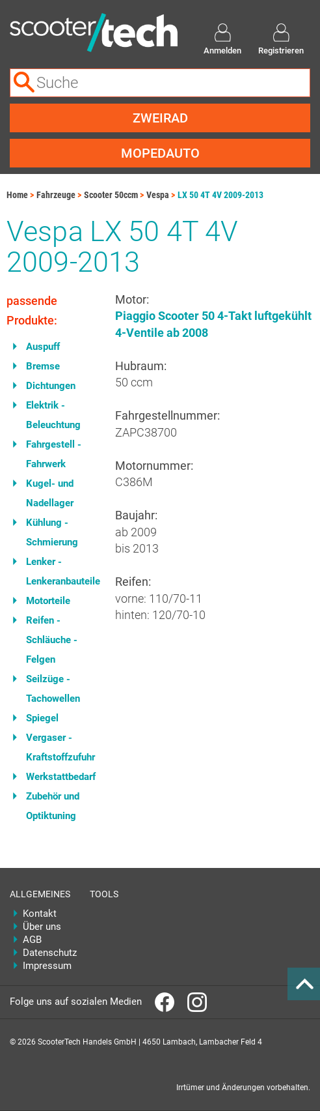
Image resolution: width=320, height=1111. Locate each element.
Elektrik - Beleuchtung (53, 415)
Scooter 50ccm (111, 195)
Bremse (43, 366)
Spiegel (42, 718)
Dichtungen (50, 386)
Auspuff (43, 347)
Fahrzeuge (55, 195)
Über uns (42, 926)
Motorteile (48, 601)
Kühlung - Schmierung (52, 532)
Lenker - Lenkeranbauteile (61, 571)
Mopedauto (160, 153)
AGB (32, 939)
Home (17, 195)
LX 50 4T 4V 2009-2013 (220, 195)
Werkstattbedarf (61, 777)
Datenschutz (46, 953)
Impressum (46, 966)
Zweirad (160, 118)
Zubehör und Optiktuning (52, 806)
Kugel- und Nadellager (49, 493)
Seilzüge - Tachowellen (53, 688)
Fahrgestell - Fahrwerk (53, 454)
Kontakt (40, 913)
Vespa (157, 195)
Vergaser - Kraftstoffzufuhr (60, 747)
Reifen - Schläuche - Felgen (51, 639)
